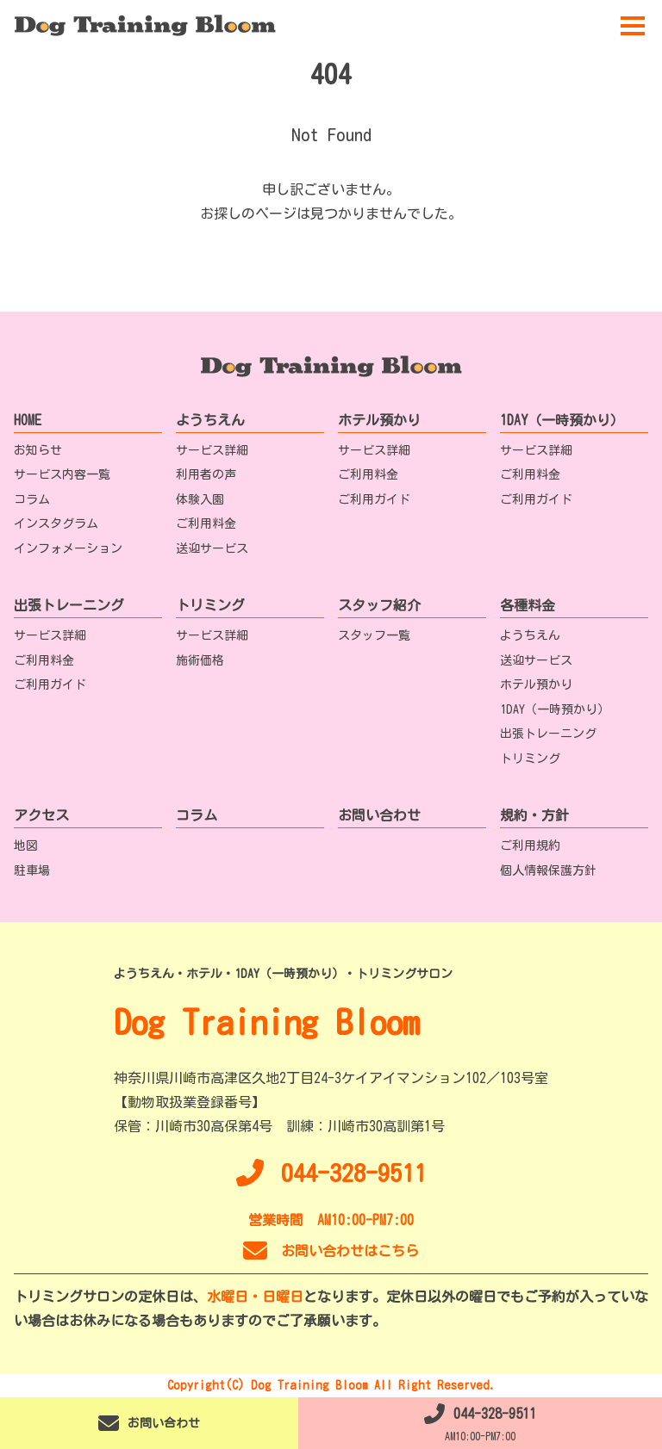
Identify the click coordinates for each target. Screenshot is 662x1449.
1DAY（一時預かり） (562, 420)
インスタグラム (56, 523)
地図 (26, 845)
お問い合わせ (379, 815)
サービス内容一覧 (62, 474)
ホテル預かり (379, 420)
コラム (32, 499)
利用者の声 (206, 474)
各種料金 (527, 605)
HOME (27, 420)
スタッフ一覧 (374, 635)
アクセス (41, 815)
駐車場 (32, 870)
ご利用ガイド (374, 499)
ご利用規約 (530, 845)
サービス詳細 (212, 450)
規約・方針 (534, 815)
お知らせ (38, 450)
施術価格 (200, 660)
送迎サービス (212, 548)
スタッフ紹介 (379, 605)
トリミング (210, 605)
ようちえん (210, 420)
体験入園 (200, 499)
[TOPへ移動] (145, 26)
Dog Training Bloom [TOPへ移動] (267, 1022)
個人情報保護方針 (548, 870)
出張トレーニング (69, 605)
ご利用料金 (206, 523)
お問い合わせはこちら (331, 1251)
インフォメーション (68, 548)
